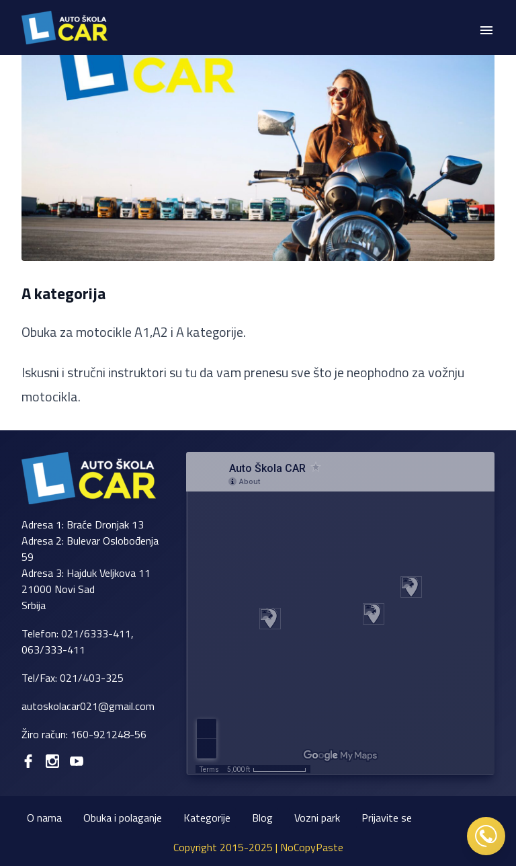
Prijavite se (386, 818)
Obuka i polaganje (122, 818)
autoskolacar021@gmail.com (88, 706)
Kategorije (206, 818)
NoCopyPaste (311, 847)
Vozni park (317, 818)
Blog (262, 818)
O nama (44, 818)
